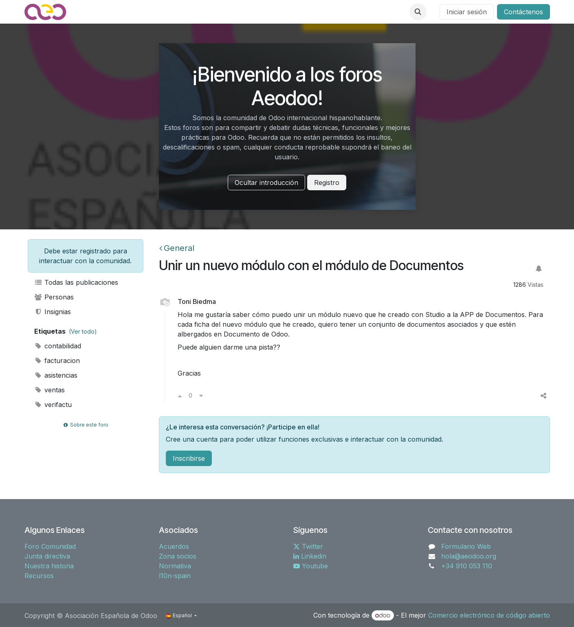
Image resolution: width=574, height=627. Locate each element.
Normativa (175, 566)
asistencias (56, 375)
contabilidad (57, 346)
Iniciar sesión (466, 12)
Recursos (39, 576)
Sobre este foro (85, 425)
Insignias (52, 312)
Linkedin (309, 556)
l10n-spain (175, 576)
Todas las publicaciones (76, 282)
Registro (326, 182)
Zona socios (177, 556)
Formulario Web (466, 546)
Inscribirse (189, 458)
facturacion (57, 360)
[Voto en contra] (201, 395)
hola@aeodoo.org (468, 556)
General (176, 248)
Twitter (308, 546)
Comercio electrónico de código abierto (489, 615)
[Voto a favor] (179, 395)
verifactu (53, 404)
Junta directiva (47, 556)
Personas (54, 297)
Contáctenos (523, 12)
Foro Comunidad (50, 546)
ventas (49, 390)
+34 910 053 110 (466, 566)
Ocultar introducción (266, 182)
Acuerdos (174, 546)
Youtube (310, 566)
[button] (418, 11)
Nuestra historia (49, 566)
